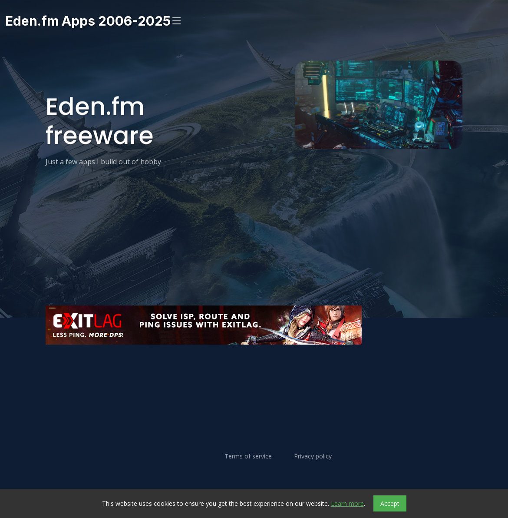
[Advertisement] (254, 371)
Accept (389, 503)
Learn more (347, 503)
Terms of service (248, 456)
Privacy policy (313, 456)
